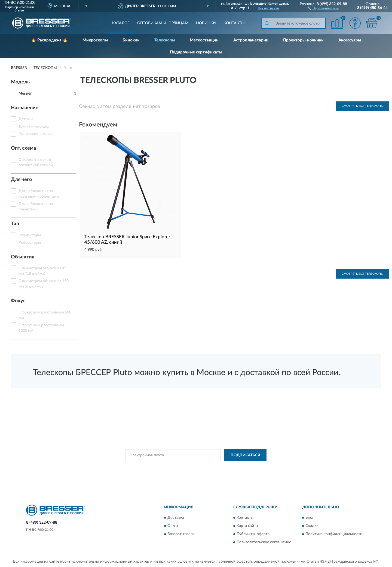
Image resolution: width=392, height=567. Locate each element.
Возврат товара (181, 534)
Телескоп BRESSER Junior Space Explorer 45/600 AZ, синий (127, 239)
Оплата (173, 526)
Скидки (311, 526)
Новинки (206, 23)
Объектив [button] (22, 257)
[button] (323, 8)
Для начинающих (34, 126)
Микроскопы (95, 40)
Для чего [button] (21, 179)
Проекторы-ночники (303, 40)
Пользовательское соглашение (264, 542)
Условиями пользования (242, 467)
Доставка (175, 518)
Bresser (19, 10)
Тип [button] (15, 223)
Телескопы (164, 40)
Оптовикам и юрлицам (162, 23)
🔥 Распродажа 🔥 (49, 40)
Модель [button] (20, 82)
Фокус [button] (18, 300)
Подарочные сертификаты (196, 52)
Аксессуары (349, 40)
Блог (309, 518)
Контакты (234, 23)
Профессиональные (36, 134)
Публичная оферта (253, 534)
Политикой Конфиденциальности (195, 467)
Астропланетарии (250, 40)
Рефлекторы (30, 235)
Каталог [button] (121, 23)
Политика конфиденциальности (333, 534)
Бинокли (131, 40)
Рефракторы (30, 243)
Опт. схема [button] (23, 148)
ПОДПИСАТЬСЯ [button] (245, 455)
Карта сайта (247, 526)
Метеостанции (204, 40)
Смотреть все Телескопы (363, 105)
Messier (25, 93)
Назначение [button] (24, 107)
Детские (26, 119)
